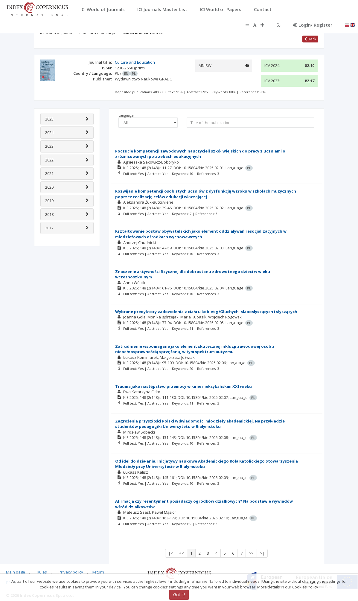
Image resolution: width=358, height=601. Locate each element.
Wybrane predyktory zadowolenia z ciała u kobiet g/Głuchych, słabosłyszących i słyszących (206, 311)
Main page (15, 572)
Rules (42, 572)
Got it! (179, 594)
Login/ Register (312, 25)
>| (262, 553)
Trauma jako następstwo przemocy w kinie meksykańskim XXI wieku (183, 386)
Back (310, 39)
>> (251, 553)
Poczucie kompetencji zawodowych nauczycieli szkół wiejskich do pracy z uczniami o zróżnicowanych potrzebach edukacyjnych (200, 153)
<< (181, 553)
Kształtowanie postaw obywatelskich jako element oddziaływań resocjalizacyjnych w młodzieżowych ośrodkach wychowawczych (201, 234)
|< (170, 553)
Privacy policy (71, 572)
